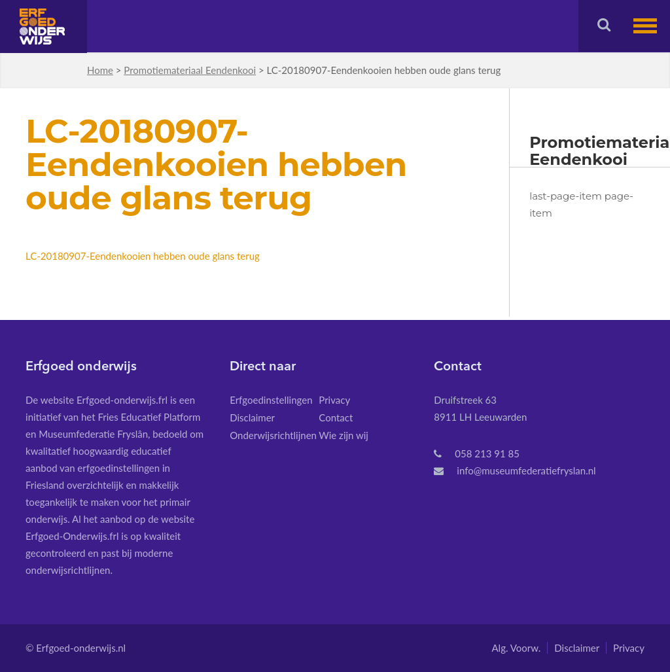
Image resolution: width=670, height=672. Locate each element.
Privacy (334, 400)
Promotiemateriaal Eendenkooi (190, 70)
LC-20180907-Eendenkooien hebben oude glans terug (143, 256)
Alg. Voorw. (515, 648)
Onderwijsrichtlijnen (273, 435)
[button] (651, 26)
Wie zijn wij (343, 435)
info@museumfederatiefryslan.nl (526, 470)
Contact (336, 417)
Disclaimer (252, 417)
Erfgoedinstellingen (271, 400)
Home (100, 70)
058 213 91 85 (487, 453)
